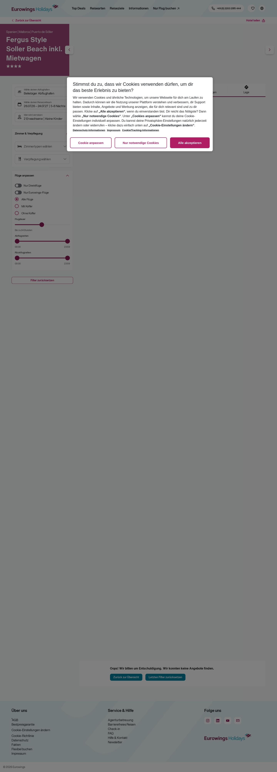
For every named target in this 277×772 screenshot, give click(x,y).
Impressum (113, 130)
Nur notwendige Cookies (141, 143)
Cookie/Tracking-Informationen (140, 130)
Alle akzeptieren (190, 143)
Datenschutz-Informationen (89, 130)
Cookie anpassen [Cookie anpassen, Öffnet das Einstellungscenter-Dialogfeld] (90, 143)
